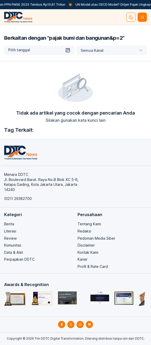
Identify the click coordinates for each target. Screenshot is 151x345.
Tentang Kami (89, 224)
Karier (83, 259)
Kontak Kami (88, 252)
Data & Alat (13, 252)
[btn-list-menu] (142, 17)
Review (10, 238)
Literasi (10, 231)
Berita (9, 224)
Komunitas (12, 245)
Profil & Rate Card (93, 266)
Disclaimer (86, 245)
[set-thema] (131, 17)
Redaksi (84, 231)
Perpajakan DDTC (19, 259)
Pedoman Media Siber (96, 238)
